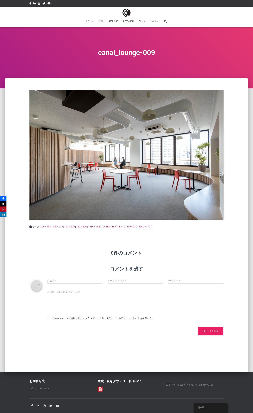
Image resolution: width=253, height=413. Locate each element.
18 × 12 (121, 226)
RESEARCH (128, 21)
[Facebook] (3, 198)
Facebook (30, 4)
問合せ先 (154, 21)
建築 (101, 21)
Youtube (49, 4)
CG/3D (142, 21)
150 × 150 (46, 226)
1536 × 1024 (94, 226)
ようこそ (89, 21)
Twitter (44, 4)
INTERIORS (113, 21)
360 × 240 (132, 226)
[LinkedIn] (3, 214)
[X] (3, 203)
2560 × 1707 (145, 226)
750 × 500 (69, 226)
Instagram (39, 4)
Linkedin (34, 4)
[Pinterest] (3, 209)
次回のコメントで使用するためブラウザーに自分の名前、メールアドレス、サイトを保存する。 (103, 318)
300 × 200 (57, 226)
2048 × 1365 (109, 226)
